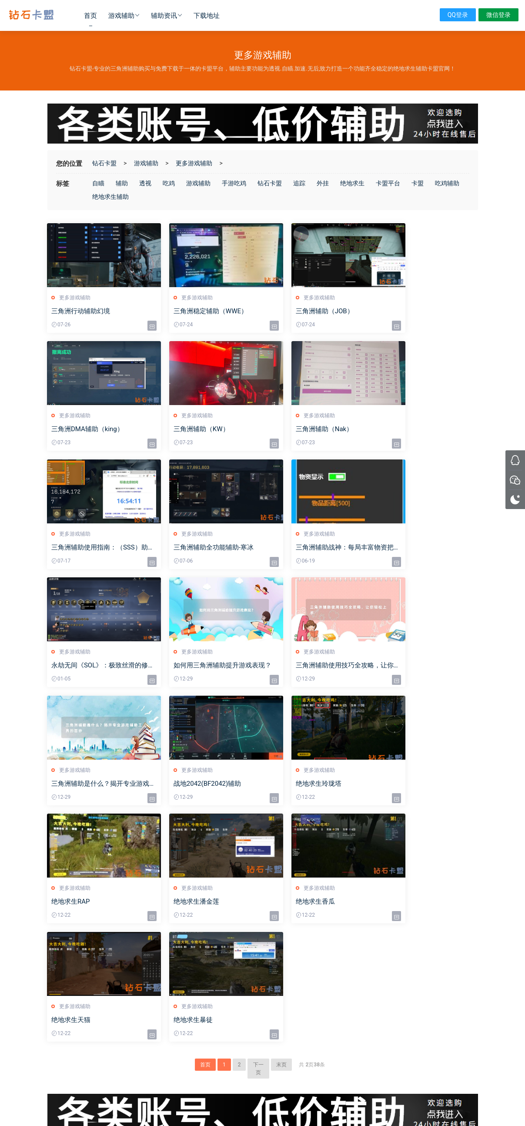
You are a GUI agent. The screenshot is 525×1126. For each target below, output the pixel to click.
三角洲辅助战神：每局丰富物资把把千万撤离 (97, 548)
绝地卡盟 (127, 1073)
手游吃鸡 (234, 183)
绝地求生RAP (400, 666)
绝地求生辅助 (110, 196)
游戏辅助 (121, 16)
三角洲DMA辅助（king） (417, 311)
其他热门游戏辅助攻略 (293, 973)
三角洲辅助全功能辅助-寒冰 (421, 429)
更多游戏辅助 (194, 163)
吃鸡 (169, 183)
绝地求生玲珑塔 (294, 666)
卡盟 (417, 183)
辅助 (122, 183)
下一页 (258, 834)
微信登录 (498, 14)
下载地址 (207, 16)
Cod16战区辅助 (175, 960)
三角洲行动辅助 (175, 1049)
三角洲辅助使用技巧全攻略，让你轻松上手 (426, 548)
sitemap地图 (312, 1105)
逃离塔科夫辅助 (175, 985)
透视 (145, 183)
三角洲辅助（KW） (79, 429)
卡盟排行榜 (170, 1036)
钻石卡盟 (32, 15)
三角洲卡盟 (102, 1073)
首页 (90, 16)
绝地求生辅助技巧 (288, 948)
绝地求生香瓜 (181, 784)
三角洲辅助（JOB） (300, 311)
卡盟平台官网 (282, 985)
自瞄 (98, 183)
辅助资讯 (164, 16)
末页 (281, 830)
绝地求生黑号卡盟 (160, 1073)
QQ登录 (458, 14)
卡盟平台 (388, 183)
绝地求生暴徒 (400, 784)
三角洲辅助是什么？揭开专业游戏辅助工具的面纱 (97, 666)
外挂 (323, 183)
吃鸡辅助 (447, 183)
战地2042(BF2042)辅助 (195, 666)
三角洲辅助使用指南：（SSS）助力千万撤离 (316, 430)
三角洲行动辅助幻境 (81, 311)
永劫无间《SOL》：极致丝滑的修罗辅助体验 (206, 548)
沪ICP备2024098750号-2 (262, 1097)
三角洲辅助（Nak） (189, 429)
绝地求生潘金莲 (74, 784)
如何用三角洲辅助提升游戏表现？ (313, 548)
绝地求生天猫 (291, 784)
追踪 (299, 183)
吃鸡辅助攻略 (282, 960)
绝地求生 (352, 183)
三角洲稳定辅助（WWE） (198, 311)
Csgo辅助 (168, 973)
